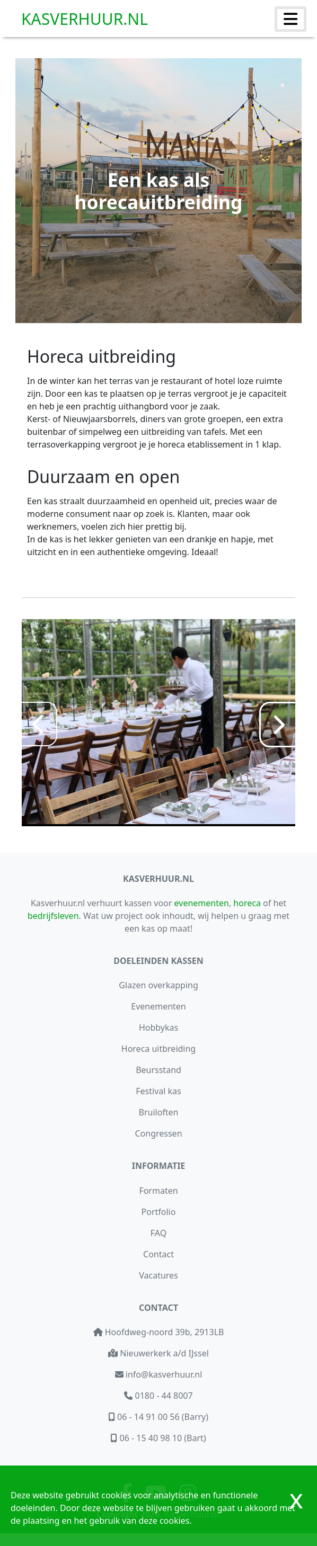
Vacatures (158, 1275)
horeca (247, 903)
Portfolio (159, 1212)
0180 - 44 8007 (162, 1395)
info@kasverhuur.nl (163, 1374)
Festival (158, 1091)
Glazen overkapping (158, 985)
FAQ (158, 1233)
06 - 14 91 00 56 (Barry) (161, 1417)
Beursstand (158, 1070)
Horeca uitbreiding (158, 1049)
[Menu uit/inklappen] (290, 19)
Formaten (158, 1190)
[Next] (278, 724)
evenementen (201, 903)
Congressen (158, 1133)
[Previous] (39, 724)
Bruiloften (158, 1112)
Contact (158, 1254)
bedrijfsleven (53, 916)
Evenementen (158, 1006)
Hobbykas (158, 1027)
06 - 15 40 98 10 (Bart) (161, 1438)
